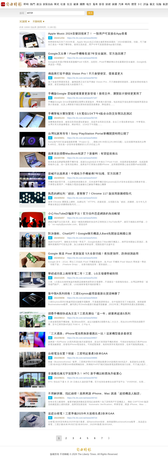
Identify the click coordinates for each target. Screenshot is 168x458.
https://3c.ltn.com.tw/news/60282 (82, 38)
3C (50, 38)
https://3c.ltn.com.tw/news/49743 (82, 398)
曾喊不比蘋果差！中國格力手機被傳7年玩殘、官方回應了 (85, 173)
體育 (133, 4)
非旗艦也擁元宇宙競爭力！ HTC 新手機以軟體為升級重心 (85, 373)
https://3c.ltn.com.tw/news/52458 (82, 258)
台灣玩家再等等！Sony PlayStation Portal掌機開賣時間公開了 (88, 133)
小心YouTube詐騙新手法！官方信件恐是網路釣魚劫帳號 (84, 213)
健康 (75, 4)
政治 (39, 4)
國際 (82, 4)
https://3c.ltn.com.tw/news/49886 (82, 358)
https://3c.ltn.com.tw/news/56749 (82, 118)
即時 (26, 4)
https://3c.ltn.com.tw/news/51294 (82, 278)
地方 (88, 4)
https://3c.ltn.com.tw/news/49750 (82, 378)
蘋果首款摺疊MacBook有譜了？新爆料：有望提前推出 (83, 153)
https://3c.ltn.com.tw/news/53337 (82, 178)
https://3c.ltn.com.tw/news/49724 (82, 418)
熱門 (32, 4)
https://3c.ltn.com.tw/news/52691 (82, 218)
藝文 (152, 4)
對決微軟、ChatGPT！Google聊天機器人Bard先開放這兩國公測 (89, 233)
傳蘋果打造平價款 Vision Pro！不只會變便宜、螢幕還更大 (85, 73)
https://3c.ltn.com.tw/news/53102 (82, 198)
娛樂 (114, 4)
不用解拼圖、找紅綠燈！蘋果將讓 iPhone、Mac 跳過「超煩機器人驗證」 (95, 393)
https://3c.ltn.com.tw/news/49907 (82, 338)
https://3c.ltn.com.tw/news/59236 (82, 58)
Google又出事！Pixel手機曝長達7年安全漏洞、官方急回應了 (87, 53)
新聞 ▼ (24, 21)
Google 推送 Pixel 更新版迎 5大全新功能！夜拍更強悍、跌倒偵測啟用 (93, 253)
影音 (101, 4)
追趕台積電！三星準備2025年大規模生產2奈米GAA (81, 413)
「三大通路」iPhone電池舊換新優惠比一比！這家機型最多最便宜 (90, 333)
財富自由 (48, 4)
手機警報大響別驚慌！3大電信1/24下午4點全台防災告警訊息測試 (90, 113)
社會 (63, 4)
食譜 (165, 4)
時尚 (127, 4)
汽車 (121, 4)
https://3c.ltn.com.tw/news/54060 (82, 158)
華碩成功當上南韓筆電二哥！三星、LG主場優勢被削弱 (83, 273)
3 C (140, 4)
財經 (108, 4)
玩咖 (158, 4)
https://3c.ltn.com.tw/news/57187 (82, 98)
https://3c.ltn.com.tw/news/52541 (82, 238)
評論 (145, 4)
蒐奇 (95, 4)
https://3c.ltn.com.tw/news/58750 (82, 78)
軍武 (56, 4)
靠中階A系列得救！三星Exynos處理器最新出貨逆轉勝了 (84, 293)
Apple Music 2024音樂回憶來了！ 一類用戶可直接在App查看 (87, 33)
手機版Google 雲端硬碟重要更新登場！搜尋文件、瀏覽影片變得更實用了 (95, 93)
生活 (69, 4)
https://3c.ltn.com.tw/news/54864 (82, 138)
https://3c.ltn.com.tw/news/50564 (82, 318)
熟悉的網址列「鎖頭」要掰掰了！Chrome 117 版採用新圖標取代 (90, 193)
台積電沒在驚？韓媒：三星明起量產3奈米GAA (78, 353)
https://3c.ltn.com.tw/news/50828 (82, 298)
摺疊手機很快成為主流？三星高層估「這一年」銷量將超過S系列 (89, 313)
